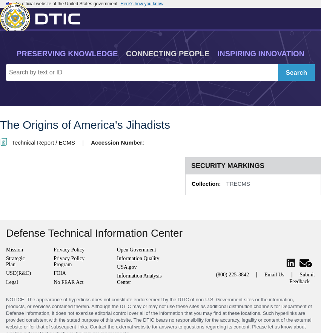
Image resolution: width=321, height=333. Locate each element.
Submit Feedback (302, 278)
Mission (14, 250)
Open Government (136, 250)
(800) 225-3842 (232, 275)
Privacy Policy (69, 250)
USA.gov (127, 267)
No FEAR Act (68, 282)
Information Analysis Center (139, 279)
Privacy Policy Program (69, 261)
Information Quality (138, 258)
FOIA (60, 273)
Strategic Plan (15, 261)
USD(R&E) (18, 273)
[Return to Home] (43, 17)
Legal (12, 282)
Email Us (274, 275)
